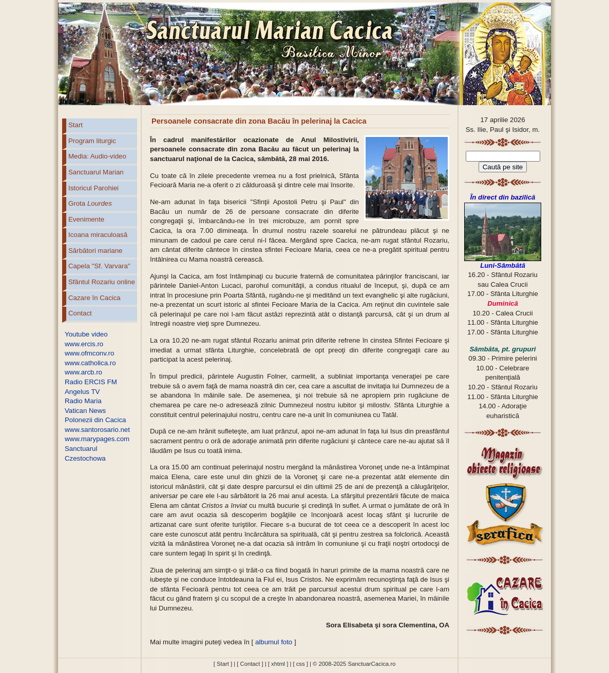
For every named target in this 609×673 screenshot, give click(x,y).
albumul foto (273, 642)
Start (75, 125)
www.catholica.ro (90, 363)
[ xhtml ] (278, 664)
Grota (90, 203)
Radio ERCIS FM (91, 382)
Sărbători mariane (95, 250)
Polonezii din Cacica (95, 420)
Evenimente (86, 219)
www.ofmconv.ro (89, 353)
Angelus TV (82, 391)
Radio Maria (83, 401)
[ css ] (300, 664)
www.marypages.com (97, 439)
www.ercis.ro (84, 344)
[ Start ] (223, 664)
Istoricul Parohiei (93, 188)
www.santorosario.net (97, 429)
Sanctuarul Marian (96, 172)
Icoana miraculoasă (97, 235)
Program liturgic (92, 141)
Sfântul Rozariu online (101, 282)
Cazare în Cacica (94, 298)
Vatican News (85, 410)
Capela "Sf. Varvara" (99, 266)
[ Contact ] (250, 664)
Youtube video (86, 334)
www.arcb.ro (83, 372)
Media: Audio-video (97, 156)
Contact (80, 313)
